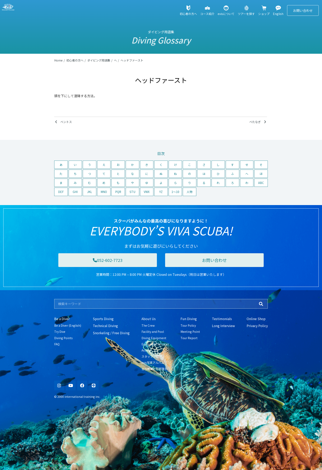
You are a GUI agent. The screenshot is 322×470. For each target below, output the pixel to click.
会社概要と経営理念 (154, 368)
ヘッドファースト (132, 60)
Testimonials (222, 319)
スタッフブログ (151, 356)
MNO (104, 192)
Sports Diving (103, 319)
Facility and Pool (152, 331)
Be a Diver (62, 319)
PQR (118, 192)
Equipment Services (155, 344)
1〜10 (175, 192)
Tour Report (189, 338)
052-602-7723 (107, 260)
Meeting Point (190, 331)
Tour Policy (188, 325)
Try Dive (59, 331)
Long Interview (223, 325)
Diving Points (63, 338)
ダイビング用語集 (98, 60)
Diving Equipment (153, 338)
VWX (147, 192)
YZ (161, 192)
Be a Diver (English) (67, 325)
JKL (89, 192)
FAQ (57, 344)
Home (58, 60)
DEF (61, 192)
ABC (261, 183)
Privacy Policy (257, 325)
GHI (75, 192)
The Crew (148, 325)
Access (146, 350)
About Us (148, 319)
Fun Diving (189, 319)
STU (132, 192)
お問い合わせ (303, 10)
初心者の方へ (75, 60)
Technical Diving (105, 325)
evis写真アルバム (152, 362)
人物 (189, 192)
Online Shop (256, 319)
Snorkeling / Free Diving (111, 333)
